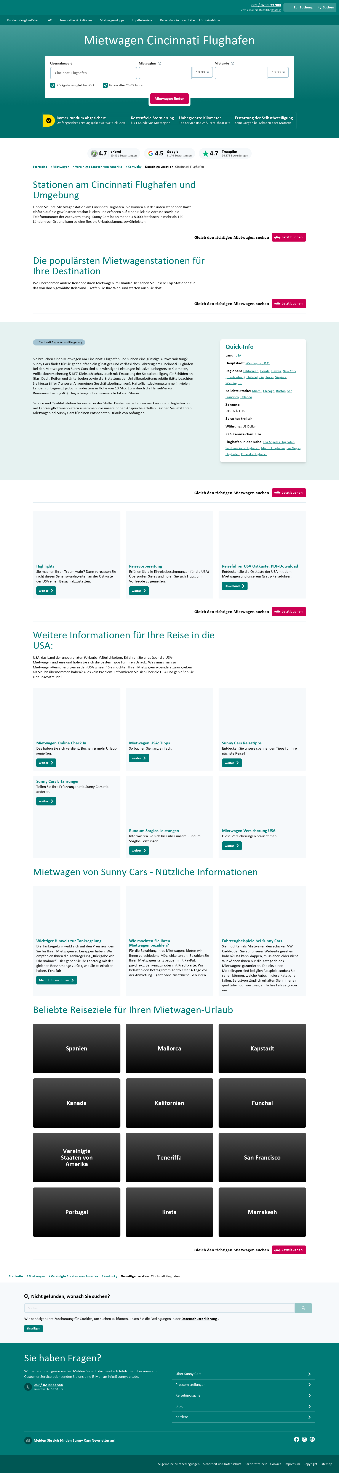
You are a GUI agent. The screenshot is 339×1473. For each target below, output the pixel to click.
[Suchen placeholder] (303, 1308)
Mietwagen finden (169, 99)
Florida (265, 371)
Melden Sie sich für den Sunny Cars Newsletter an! (74, 1440)
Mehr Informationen (56, 980)
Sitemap (326, 1464)
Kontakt (276, 10)
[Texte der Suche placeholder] (159, 1308)
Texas (269, 377)
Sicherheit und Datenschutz (222, 1464)
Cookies (275, 1464)
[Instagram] (304, 1439)
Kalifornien (250, 371)
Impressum (292, 1464)
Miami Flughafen (273, 448)
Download (235, 586)
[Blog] (312, 1439)
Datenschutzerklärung (199, 1319)
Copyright (310, 1464)
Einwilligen (33, 1328)
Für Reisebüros (209, 20)
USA (238, 355)
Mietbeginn (150, 63)
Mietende (224, 63)
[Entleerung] (132, 73)
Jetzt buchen (288, 237)
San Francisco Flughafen (242, 448)
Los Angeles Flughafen (278, 442)
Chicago (268, 391)
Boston (281, 391)
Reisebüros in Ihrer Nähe (177, 20)
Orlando (246, 397)
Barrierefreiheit (256, 1464)
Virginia (280, 377)
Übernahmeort (61, 63)
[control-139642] (165, 73)
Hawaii (276, 371)
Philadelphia (255, 377)
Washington (233, 383)
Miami (256, 391)
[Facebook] (296, 1439)
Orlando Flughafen (254, 454)
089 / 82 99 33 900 (48, 1385)
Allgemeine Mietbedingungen (179, 1464)
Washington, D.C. (258, 363)
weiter (46, 590)
